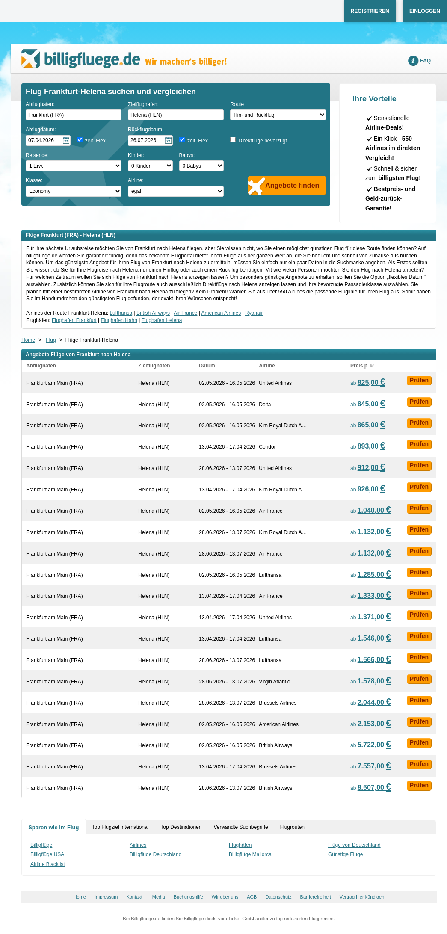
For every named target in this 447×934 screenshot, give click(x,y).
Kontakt (134, 896)
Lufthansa (121, 313)
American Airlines (221, 313)
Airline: (136, 180)
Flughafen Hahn (119, 320)
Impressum (106, 896)
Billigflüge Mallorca (250, 854)
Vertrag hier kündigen (362, 896)
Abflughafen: (40, 104)
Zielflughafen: (143, 104)
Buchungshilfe (188, 896)
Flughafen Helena (162, 320)
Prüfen (419, 380)
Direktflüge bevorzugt (262, 141)
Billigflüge (41, 845)
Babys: (187, 155)
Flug (51, 340)
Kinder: (136, 155)
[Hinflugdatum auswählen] (48, 140)
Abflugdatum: (41, 130)
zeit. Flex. (96, 141)
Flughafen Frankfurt (74, 320)
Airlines (138, 845)
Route (237, 104)
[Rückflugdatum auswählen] (150, 140)
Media (158, 896)
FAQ (425, 61)
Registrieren (370, 11)
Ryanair (254, 313)
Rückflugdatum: (145, 130)
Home (28, 340)
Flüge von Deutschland (354, 845)
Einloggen (424, 11)
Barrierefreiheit (315, 896)
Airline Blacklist (47, 864)
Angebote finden (292, 185)
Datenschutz (278, 896)
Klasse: (34, 180)
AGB (252, 896)
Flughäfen (240, 845)
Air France (185, 313)
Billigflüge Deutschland (155, 854)
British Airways (153, 313)
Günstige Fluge (345, 854)
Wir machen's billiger (124, 58)
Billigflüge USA (47, 854)
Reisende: (37, 155)
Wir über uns (225, 896)
